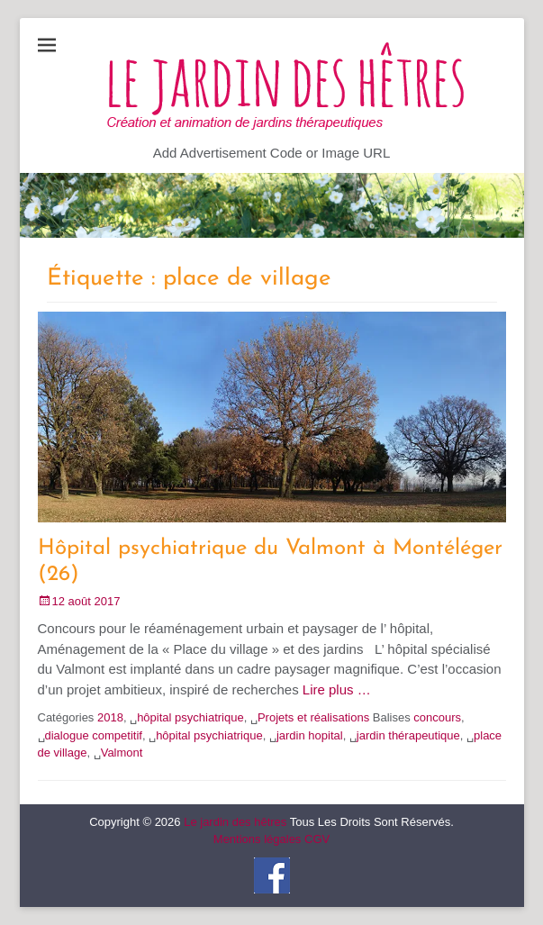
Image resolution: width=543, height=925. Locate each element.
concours (437, 717)
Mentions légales (257, 839)
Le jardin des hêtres (235, 822)
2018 (110, 717)
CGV (317, 839)
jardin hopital (309, 735)
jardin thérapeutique (408, 735)
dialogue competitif (93, 735)
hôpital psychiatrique (190, 717)
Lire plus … (337, 689)
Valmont (122, 752)
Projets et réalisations (313, 717)
